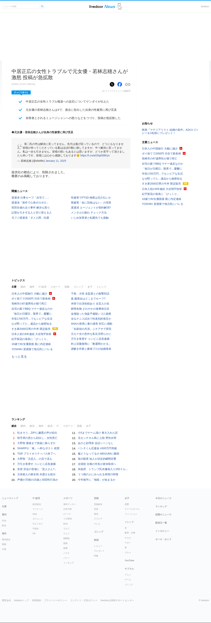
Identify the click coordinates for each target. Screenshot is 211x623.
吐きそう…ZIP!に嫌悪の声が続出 (37, 432)
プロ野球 (67, 519)
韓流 (96, 514)
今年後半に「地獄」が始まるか (96, 479)
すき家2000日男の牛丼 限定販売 (31, 328)
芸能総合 (98, 504)
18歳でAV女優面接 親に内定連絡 (31, 344)
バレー (66, 558)
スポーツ (55, 286)
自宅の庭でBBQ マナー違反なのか (32, 308)
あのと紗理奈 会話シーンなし (96, 443)
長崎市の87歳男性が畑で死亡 (29, 303)
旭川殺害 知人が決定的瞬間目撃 (97, 458)
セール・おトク (163, 539)
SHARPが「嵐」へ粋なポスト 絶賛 (38, 448)
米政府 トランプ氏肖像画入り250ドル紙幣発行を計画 (111, 469)
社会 (4, 520)
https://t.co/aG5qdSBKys (95, 155)
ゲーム (128, 579)
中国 (4, 549)
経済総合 (37, 504)
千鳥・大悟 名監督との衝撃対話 (90, 293)
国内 (23, 286)
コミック (129, 584)
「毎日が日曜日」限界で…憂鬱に (32, 313)
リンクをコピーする (127, 84)
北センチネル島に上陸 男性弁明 (97, 437)
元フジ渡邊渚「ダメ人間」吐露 (30, 217)
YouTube (129, 560)
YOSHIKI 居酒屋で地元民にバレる (32, 349)
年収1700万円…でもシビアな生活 (32, 318)
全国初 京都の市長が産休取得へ (97, 463)
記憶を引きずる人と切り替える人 (32, 212)
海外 (32, 286)
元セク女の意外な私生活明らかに (91, 333)
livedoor (205, 6)
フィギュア (68, 563)
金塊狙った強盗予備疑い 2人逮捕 (91, 313)
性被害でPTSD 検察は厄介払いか (91, 197)
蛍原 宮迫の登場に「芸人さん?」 (37, 469)
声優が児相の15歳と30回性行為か (37, 479)
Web (35, 514)
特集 (96, 556)
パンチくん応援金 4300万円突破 (97, 448)
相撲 (65, 548)
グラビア (98, 519)
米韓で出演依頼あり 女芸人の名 (90, 303)
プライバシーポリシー (55, 600)
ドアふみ (120, 6)
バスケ (66, 553)
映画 (96, 540)
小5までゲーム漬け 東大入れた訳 (98, 432)
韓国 (4, 544)
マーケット (38, 509)
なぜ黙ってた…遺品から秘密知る (32, 323)
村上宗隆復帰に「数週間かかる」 (91, 343)
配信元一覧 (161, 522)
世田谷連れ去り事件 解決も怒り (31, 207)
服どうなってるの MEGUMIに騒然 (98, 453)
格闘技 (66, 538)
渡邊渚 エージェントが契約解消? (91, 207)
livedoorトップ (21, 600)
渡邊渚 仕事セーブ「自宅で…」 (31, 197)
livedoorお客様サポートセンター (117, 600)
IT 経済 (42, 286)
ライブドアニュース (102, 6)
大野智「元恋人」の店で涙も (34, 458)
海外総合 (6, 539)
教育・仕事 (130, 533)
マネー (128, 543)
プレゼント (99, 551)
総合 (14, 425)
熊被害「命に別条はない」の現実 (91, 202)
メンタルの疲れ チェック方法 (89, 212)
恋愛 (127, 504)
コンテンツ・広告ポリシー (84, 600)
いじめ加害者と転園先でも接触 (90, 217)
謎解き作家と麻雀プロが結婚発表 (91, 348)
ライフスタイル (132, 509)
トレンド (101, 286)
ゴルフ (66, 528)
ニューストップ (10, 498)
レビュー (98, 546)
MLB (65, 524)
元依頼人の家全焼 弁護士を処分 (36, 474)
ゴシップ (78, 286)
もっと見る (19, 356)
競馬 (65, 543)
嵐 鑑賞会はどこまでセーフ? (88, 298)
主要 (14, 286)
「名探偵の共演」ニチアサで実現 (91, 328)
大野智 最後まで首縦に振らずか (36, 443)
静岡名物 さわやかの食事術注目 (90, 308)
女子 (89, 286)
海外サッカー (69, 504)
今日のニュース (163, 498)
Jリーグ (67, 514)
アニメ (128, 575)
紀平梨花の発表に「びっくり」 (30, 339)
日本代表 (67, 509)
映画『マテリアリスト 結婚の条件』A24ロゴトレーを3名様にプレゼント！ (170, 131)
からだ (128, 538)
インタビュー (162, 531)
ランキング (161, 506)
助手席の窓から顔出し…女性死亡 (37, 437)
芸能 (66, 286)
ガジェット (38, 519)
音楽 (96, 509)
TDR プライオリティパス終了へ (36, 453)
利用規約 (36, 600)
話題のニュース (163, 514)
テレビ (97, 524)
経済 (50, 425)
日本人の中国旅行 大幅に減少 (29, 293)
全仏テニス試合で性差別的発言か (91, 318)
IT (58, 425)
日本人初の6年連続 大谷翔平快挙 (31, 334)
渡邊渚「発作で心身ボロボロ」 (30, 202)
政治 (32, 425)
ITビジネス (38, 524)
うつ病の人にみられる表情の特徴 (98, 474)
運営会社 (6, 600)
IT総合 (36, 528)
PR (34, 533)
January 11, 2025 (55, 160)
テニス (66, 533)
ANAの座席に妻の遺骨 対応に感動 (91, 323)
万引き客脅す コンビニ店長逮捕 (90, 338)
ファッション (131, 514)
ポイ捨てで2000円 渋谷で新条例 (31, 298)
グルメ (128, 552)
